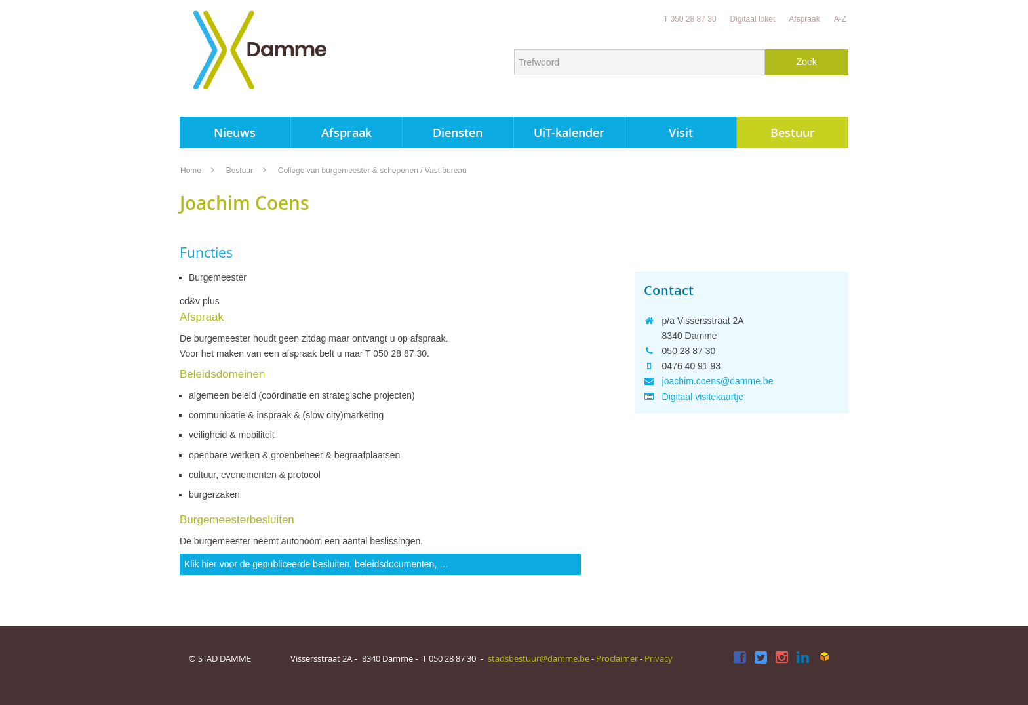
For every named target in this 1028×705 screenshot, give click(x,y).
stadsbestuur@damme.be (538, 658)
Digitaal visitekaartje (703, 397)
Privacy (658, 658)
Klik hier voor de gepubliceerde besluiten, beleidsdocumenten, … (316, 564)
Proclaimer (617, 658)
